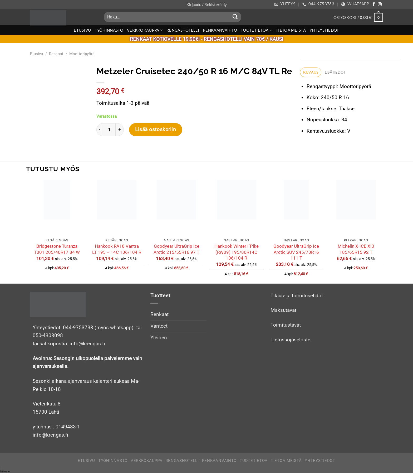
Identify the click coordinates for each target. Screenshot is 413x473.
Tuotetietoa (256, 30)
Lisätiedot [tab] (335, 72)
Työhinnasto (109, 30)
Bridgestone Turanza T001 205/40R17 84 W (57, 249)
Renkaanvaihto (220, 30)
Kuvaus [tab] (309, 72)
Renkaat (56, 53)
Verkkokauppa (145, 30)
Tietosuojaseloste (290, 340)
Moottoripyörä (82, 53)
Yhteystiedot (324, 30)
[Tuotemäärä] (107, 129)
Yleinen (158, 338)
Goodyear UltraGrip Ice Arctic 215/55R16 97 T (176, 249)
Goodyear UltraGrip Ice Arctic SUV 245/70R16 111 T (296, 252)
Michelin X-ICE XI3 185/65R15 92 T (356, 249)
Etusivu (82, 30)
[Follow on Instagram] (380, 4)
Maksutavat (283, 310)
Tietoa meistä (291, 30)
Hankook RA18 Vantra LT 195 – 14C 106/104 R (116, 249)
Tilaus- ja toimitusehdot (297, 296)
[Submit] (235, 17)
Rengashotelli (182, 30)
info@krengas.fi (50, 435)
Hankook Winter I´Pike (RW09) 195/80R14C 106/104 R (236, 252)
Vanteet (159, 326)
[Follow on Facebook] (374, 4)
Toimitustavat (286, 325)
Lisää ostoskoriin (153, 129)
